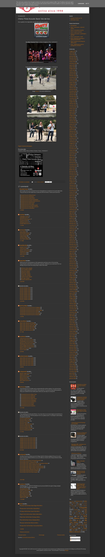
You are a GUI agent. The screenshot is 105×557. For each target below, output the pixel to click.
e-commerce (84, 504)
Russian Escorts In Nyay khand (28, 202)
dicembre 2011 (72, 223)
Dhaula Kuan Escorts (24, 493)
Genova (73, 511)
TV (81, 528)
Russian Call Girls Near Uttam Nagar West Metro (31, 505)
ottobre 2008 (72, 289)
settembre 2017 (73, 141)
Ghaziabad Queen (24, 189)
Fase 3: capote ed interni (76, 32)
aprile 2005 (72, 362)
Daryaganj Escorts (24, 488)
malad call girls (23, 236)
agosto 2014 (72, 176)
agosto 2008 (72, 293)
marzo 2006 (72, 343)
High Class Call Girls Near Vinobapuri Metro (30, 517)
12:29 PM (22, 301)
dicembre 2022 (72, 96)
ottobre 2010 (72, 247)
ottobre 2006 (72, 331)
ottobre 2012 (72, 207)
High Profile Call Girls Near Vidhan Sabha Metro (31, 514)
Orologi (80, 523)
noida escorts (23, 248)
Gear (85, 509)
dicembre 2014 (72, 173)
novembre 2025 (73, 59)
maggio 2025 (72, 68)
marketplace (77, 514)
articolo (37, 91)
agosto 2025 (72, 65)
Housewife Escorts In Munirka (28, 397)
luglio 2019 (71, 126)
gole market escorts (24, 380)
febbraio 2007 (72, 324)
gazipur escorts (23, 374)
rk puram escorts (24, 220)
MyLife (85, 522)
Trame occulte (73, 528)
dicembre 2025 (72, 58)
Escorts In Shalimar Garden (26, 428)
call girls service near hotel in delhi (27, 438)
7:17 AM (22, 240)
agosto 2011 (72, 230)
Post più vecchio (61, 535)
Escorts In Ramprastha (25, 429)
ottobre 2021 (72, 108)
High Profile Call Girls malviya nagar (28, 324)
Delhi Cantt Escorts (24, 491)
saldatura (73, 525)
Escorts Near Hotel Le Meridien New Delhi (29, 469)
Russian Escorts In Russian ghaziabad (29, 199)
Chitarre (74, 502)
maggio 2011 (72, 235)
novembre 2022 (73, 98)
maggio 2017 (72, 143)
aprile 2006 (72, 341)
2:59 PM (22, 351)
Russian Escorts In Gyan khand (28, 198)
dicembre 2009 (72, 265)
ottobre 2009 (72, 268)
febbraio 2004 (72, 376)
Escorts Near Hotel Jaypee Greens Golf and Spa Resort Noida (34, 463)
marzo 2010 (72, 260)
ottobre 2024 (72, 79)
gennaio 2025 (72, 73)
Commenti (73, 540)
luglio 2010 (71, 253)
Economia (78, 505)
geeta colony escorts (24, 376)
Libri (86, 513)
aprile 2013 (72, 197)
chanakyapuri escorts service (26, 341)
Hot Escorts (22, 386)
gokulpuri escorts (24, 379)
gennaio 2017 (72, 147)
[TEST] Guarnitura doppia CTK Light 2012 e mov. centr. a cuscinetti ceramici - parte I (81, 486)
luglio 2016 (71, 155)
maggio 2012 (72, 216)
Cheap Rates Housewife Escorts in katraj (29, 311)
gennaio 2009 (72, 284)
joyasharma (22, 484)
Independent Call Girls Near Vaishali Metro (30, 508)
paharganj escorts (24, 217)
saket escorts (23, 254)
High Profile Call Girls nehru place (27, 328)
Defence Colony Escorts (25, 490)
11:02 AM (22, 499)
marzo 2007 (72, 322)
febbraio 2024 (72, 87)
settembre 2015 (73, 166)
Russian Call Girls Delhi (26, 279)
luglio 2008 (71, 294)
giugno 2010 (72, 254)
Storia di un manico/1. (76, 453)
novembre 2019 (73, 122)
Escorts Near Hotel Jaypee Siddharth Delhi (29, 464)
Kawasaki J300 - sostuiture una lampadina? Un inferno (78, 445)
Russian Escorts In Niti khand (27, 196)
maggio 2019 (72, 127)
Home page (41, 535)
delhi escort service (24, 348)
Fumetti (81, 509)
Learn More (81, 3)
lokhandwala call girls (25, 233)
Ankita (21, 503)
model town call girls (26, 275)
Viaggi (85, 528)
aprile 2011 (72, 237)
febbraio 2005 (72, 366)
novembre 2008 (73, 288)
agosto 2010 (72, 251)
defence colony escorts (25, 219)
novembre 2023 (73, 91)
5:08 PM (22, 382)
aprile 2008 (72, 300)
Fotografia (83, 508)
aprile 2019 (72, 129)
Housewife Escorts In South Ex (28, 405)
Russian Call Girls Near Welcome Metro (29, 522)
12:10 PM (22, 407)
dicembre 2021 (72, 105)
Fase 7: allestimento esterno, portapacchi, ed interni (77, 45)
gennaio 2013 (72, 202)
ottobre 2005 (72, 352)
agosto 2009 (72, 272)
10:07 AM (22, 479)
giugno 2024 (72, 82)
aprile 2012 (72, 218)
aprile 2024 (72, 86)
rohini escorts (23, 252)
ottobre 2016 (72, 150)
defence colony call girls (26, 268)
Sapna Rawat (23, 260)
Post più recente (22, 535)
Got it (87, 3)
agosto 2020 (72, 112)
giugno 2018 (72, 134)
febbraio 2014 (72, 185)
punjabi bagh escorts (24, 223)
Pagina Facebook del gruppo (25, 146)
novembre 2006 (73, 329)
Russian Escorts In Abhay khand (28, 195)
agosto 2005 (72, 355)
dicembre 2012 (72, 204)
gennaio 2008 (72, 305)
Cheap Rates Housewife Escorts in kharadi (29, 314)
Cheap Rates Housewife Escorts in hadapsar (30, 307)
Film (86, 505)
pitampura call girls (25, 272)
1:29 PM (22, 316)
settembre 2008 (73, 291)
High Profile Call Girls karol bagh (27, 322)
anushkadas (22, 336)
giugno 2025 (72, 66)
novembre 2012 (73, 206)
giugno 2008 (72, 296)
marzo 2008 (72, 301)
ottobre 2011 (72, 227)
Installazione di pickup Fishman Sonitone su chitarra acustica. (82, 398)
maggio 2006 (72, 340)
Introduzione (74, 25)
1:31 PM (22, 431)
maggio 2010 (72, 256)
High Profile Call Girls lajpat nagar (27, 325)
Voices (79, 530)
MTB (85, 516)
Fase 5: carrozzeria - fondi (77, 36)
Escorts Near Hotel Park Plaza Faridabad (29, 470)
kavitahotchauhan (24, 356)
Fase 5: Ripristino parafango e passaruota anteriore (77, 39)
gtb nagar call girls (25, 278)
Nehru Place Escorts (24, 494)
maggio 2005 (72, 361)
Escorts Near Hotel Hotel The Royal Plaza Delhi (30, 460)
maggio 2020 (72, 115)
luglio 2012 (71, 213)
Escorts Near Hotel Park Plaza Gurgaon (29, 472)
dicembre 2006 (72, 328)
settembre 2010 (73, 249)
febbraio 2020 (72, 120)
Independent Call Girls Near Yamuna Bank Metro (32, 525)
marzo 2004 (72, 374)
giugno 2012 (72, 214)
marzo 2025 (72, 70)
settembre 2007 (73, 312)
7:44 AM (22, 210)
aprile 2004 (72, 373)
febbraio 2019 (72, 131)
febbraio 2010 (72, 261)
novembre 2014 (73, 174)
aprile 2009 (72, 279)
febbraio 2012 (72, 221)
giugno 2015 (72, 169)
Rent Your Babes (23, 305)
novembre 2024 (73, 77)
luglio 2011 (71, 232)
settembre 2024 (73, 80)
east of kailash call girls (26, 269)
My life (42, 182)
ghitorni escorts (23, 377)
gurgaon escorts (23, 247)
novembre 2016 (73, 148)
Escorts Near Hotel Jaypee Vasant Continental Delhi (32, 466)
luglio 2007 (71, 315)
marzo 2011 (72, 239)
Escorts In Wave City (24, 419)
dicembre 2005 (72, 348)
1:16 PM (22, 225)
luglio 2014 (71, 178)
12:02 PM (22, 281)
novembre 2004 (73, 371)
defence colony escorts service (27, 342)
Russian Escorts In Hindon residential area (30, 201)
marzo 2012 (72, 220)
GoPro (79, 511)
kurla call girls (23, 231)
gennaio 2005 (72, 368)
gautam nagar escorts (25, 373)
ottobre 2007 (72, 310)
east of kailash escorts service (27, 345)
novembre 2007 (73, 308)
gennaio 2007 (72, 326)
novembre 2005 (73, 350)
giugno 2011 (72, 234)
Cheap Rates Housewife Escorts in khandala (30, 313)
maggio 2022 (72, 101)
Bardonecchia (79, 501)
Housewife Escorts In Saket (27, 404)
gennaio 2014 (72, 187)
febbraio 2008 (72, 303)
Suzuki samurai (81, 525)
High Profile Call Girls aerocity (26, 330)
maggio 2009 (72, 277)
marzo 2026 (72, 54)
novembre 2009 (73, 267)
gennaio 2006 (72, 347)
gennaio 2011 (72, 242)
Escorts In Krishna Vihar (25, 427)
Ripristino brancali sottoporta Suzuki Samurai (81, 472)
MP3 (78, 516)
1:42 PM (22, 529)
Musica (39, 182)
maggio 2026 (72, 51)
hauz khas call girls (25, 271)
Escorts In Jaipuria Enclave (26, 424)
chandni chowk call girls (26, 276)
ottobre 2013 (72, 192)
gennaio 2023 (72, 94)
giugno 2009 (72, 275)
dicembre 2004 (72, 369)
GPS (86, 511)
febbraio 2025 (72, 72)
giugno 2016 (72, 157)
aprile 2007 (72, 321)
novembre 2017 (73, 138)
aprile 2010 (72, 258)
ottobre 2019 (72, 124)
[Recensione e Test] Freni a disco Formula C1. (81, 411)
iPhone (77, 513)
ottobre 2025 (72, 61)
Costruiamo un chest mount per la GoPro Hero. (81, 386)
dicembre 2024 (72, 75)
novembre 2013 (73, 190)
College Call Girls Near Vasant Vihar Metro (30, 511)
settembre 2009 (73, 270)
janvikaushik (23, 454)
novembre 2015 (73, 164)
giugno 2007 (72, 317)
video (73, 530)
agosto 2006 (72, 334)
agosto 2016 (72, 153)
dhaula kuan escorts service (26, 344)
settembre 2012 (73, 209)
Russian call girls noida (25, 287)
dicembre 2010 (72, 244)
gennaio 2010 (72, 263)
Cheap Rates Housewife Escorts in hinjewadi (30, 309)
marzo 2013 (72, 199)
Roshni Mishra (23, 321)
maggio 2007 (72, 319)
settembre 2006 (73, 333)
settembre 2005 (73, 354)
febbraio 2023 (72, 93)
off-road (74, 523)
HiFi (73, 513)
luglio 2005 (71, 357)
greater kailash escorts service (27, 346)
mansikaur (22, 214)
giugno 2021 (72, 110)
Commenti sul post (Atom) (28, 537)
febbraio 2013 (72, 200)
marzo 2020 (72, 119)
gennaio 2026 (72, 56)
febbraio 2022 (72, 103)
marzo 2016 (72, 160)
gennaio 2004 (72, 378)
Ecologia (72, 505)
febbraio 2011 (72, 240)
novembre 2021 (73, 107)
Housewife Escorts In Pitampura (28, 401)
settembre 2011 (73, 228)
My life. (79, 520)
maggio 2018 (72, 136)
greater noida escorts (25, 249)
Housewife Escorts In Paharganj (28, 400)
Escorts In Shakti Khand (25, 418)
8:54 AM (22, 450)
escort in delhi (23, 349)
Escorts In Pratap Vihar (25, 425)
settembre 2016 (73, 152)
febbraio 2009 (72, 282)
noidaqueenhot (23, 371)
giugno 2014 (72, 180)
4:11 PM (22, 332)
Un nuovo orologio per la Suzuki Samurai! (82, 433)
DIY (78, 504)
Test (84, 526)
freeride (76, 509)
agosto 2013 (72, 195)
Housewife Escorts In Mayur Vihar (29, 394)
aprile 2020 (72, 117)
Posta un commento (24, 532)
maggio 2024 (72, 84)
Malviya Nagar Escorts (25, 496)
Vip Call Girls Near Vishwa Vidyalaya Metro (30, 520)
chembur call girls (24, 237)
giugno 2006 (72, 338)
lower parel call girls (24, 234)
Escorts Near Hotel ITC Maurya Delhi (28, 462)
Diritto (74, 504)
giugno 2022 (72, 100)
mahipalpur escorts (24, 216)
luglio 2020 (71, 113)
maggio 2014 (72, 181)
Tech (70, 527)
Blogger (66, 550)
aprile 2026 (72, 53)
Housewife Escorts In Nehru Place (29, 398)
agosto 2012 (72, 211)
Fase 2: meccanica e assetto (77, 30)
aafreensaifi (22, 230)
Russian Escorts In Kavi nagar (27, 203)
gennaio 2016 (72, 162)
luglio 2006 (71, 336)
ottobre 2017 (72, 140)
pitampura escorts (24, 222)
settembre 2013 (73, 194)
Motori (71, 516)
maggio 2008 (72, 298)
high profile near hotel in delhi (26, 358)
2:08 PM (22, 367)
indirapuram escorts (24, 251)
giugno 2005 (72, 359)
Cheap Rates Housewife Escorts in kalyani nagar (31, 310)
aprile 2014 (72, 183)
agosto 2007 (72, 314)
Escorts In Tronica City (25, 421)
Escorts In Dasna (23, 422)
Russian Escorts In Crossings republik (29, 205)
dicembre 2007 (72, 307)
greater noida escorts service (26, 339)
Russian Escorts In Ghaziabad (27, 208)
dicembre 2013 (72, 188)
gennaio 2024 (72, 89)
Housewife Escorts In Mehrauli (28, 395)
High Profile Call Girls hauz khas (27, 327)
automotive (71, 501)
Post (72, 537)
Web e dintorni (74, 532)
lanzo (81, 513)
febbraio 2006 (72, 345)
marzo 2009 (72, 280)
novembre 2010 (73, 246)
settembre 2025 (73, 63)
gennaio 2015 (72, 171)
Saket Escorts (23, 497)
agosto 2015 (72, 167)
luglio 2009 (71, 274)
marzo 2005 (72, 364)
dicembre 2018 (72, 133)
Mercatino (83, 514)
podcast (85, 523)
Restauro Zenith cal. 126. (76, 18)
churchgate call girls (24, 238)
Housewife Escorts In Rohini (27, 403)
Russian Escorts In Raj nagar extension (29, 206)
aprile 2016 (72, 159)
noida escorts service (25, 338)
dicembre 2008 (72, 286)
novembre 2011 (73, 225)
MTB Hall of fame (75, 19)
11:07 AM (22, 256)
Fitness (73, 507)
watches (84, 530)
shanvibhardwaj (23, 245)
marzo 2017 (72, 145)
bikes (85, 501)
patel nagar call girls (25, 273)
